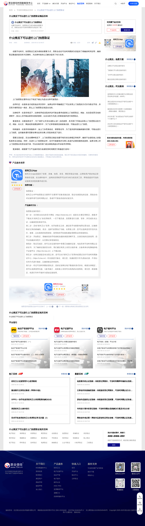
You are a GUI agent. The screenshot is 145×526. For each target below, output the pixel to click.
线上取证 (86, 438)
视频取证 (23, 438)
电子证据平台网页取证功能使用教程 (67, 361)
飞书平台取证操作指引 (115, 75)
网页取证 (44, 433)
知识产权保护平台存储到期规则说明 (23, 361)
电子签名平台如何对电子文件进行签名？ (111, 354)
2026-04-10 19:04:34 (83, 394)
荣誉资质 (39, 471)
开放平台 (64, 3)
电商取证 (44, 442)
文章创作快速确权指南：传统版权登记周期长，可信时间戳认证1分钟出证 (105, 390)
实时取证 (33, 442)
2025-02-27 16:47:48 (17, 412)
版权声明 (39, 486)
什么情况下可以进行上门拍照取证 (50, 10)
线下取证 (12, 442)
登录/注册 (133, 3)
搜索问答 (127, 30)
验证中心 (72, 3)
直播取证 (33, 438)
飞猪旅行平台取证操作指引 (117, 70)
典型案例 (89, 3)
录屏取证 (33, 433)
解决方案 (56, 3)
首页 (38, 3)
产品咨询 (113, 30)
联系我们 (39, 475)
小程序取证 (78, 442)
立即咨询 (111, 144)
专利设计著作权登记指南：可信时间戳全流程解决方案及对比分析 (103, 409)
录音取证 (86, 433)
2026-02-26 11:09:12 (17, 384)
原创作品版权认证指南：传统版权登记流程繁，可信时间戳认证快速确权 (105, 399)
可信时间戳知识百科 (25, 10)
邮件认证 (57, 482)
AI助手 (123, 3)
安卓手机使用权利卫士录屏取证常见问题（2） (30, 418)
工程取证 (90, 442)
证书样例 (95, 468)
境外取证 (65, 438)
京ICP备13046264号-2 (76, 510)
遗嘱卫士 (57, 493)
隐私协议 (77, 512)
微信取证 (44, 438)
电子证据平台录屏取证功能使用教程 (67, 348)
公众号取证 (66, 442)
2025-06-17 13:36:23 (17, 403)
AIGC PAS (57, 486)
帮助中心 (91, 475)
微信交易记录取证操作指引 (117, 79)
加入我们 (39, 489)
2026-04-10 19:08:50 (83, 384)
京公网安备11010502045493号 (97, 510)
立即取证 (75, 478)
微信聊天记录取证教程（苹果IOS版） (26, 390)
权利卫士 (57, 468)
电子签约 (57, 478)
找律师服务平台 (59, 496)
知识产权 (57, 475)
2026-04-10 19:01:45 (83, 403)
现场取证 (76, 438)
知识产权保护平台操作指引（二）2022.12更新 (27, 354)
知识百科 (80, 4)
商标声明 (39, 482)
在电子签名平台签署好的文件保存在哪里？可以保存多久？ (115, 361)
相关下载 (91, 472)
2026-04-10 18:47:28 (83, 421)
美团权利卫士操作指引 (20, 409)
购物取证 (55, 442)
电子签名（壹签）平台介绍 (106, 342)
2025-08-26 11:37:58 (17, 394)
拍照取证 (65, 433)
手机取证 (55, 438)
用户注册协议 (67, 512)
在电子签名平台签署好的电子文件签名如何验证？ (114, 348)
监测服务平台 (58, 489)
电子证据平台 (58, 471)
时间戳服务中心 (41, 468)
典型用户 (39, 478)
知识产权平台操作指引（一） (21, 342)
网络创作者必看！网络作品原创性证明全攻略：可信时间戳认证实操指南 (105, 418)
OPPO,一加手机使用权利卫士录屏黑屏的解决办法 (31, 399)
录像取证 (76, 433)
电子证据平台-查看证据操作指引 (65, 342)
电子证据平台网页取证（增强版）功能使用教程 (70, 354)
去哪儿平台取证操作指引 (116, 66)
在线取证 (55, 433)
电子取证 (12, 433)
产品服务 (45, 3)
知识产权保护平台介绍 (19, 348)
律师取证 (23, 433)
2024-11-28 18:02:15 (17, 421)
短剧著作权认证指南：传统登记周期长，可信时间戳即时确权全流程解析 (105, 381)
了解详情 (49, 295)
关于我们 (97, 3)
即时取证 (23, 442)
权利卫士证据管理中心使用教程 (24, 381)
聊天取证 (12, 438)
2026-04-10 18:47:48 (83, 412)
